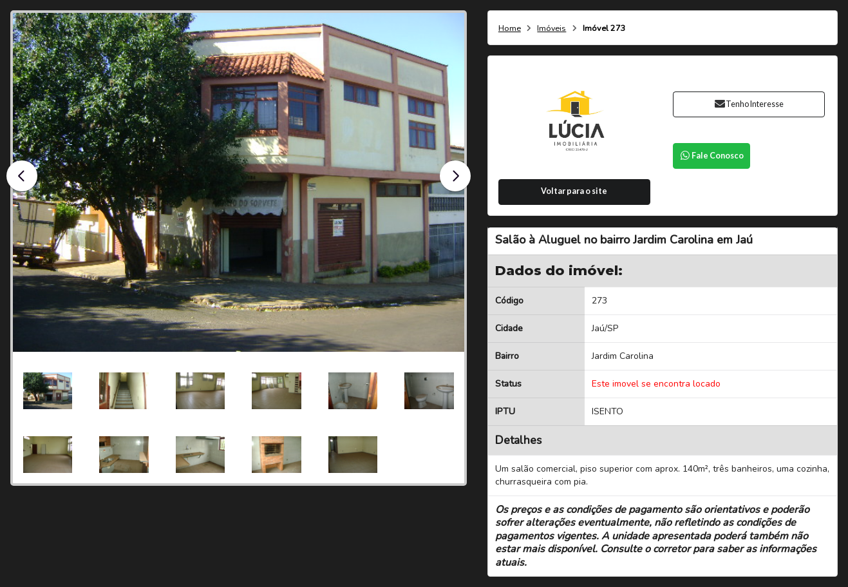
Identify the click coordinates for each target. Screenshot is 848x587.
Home (509, 28)
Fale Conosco (711, 155)
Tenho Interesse (748, 104)
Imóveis (551, 28)
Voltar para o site (574, 191)
